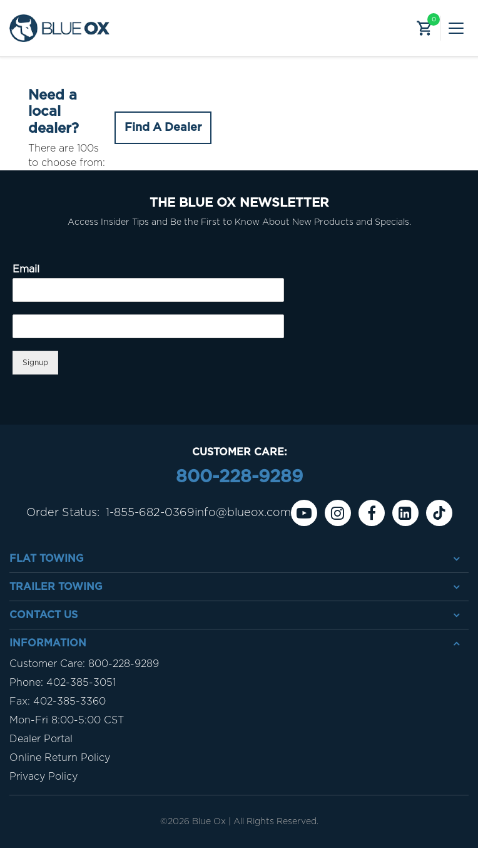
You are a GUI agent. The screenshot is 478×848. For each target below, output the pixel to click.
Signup (35, 362)
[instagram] (338, 513)
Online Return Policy (59, 758)
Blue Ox (209, 821)
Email (26, 269)
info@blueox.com (243, 513)
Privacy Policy (43, 777)
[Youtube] (304, 513)
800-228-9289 (239, 477)
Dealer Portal (41, 739)
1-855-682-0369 (150, 513)
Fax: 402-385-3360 (57, 701)
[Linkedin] (405, 513)
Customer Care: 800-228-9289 (84, 664)
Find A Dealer (163, 127)
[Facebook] (371, 513)
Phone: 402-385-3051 (62, 683)
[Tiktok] (439, 513)
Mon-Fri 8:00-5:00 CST (66, 720)
